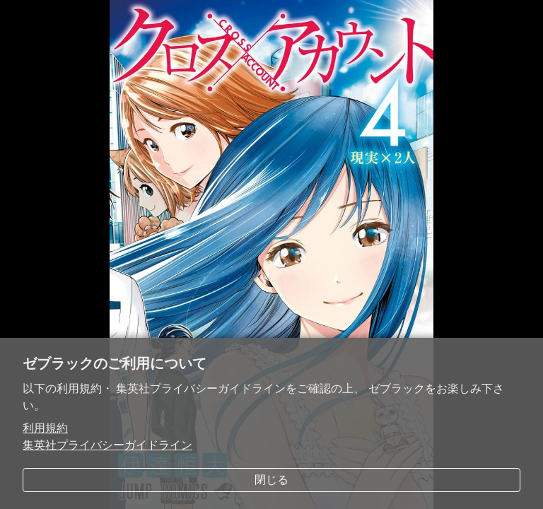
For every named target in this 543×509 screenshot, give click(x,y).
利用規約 (45, 428)
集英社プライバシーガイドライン (107, 445)
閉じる (271, 480)
